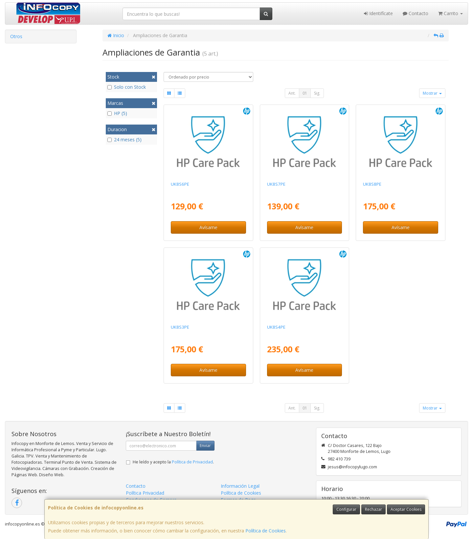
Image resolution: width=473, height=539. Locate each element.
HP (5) (117, 113)
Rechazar (373, 509)
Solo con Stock (126, 87)
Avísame (208, 227)
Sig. (317, 93)
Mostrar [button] (432, 93)
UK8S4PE (276, 327)
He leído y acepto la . (173, 462)
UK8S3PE (180, 327)
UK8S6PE (180, 184)
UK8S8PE (372, 184)
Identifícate (378, 13)
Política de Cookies (265, 530)
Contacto (415, 13)
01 (305, 93)
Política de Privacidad (192, 462)
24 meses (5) (124, 139)
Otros (16, 36)
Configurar (346, 509)
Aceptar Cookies (406, 509)
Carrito (450, 13)
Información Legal (240, 486)
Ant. (292, 93)
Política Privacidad (145, 493)
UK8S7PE (276, 184)
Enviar (205, 445)
